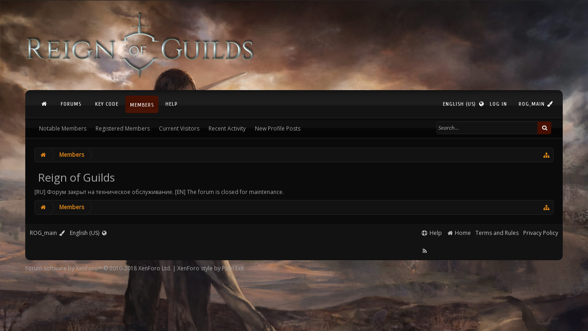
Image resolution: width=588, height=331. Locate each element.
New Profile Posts (277, 128)
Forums (71, 104)
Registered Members (123, 128)
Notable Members (62, 128)
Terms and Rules (497, 233)
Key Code (107, 104)
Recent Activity (227, 128)
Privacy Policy (540, 233)
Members (142, 105)
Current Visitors (179, 128)
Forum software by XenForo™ (98, 268)
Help (171, 104)
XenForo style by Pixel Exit (210, 268)
